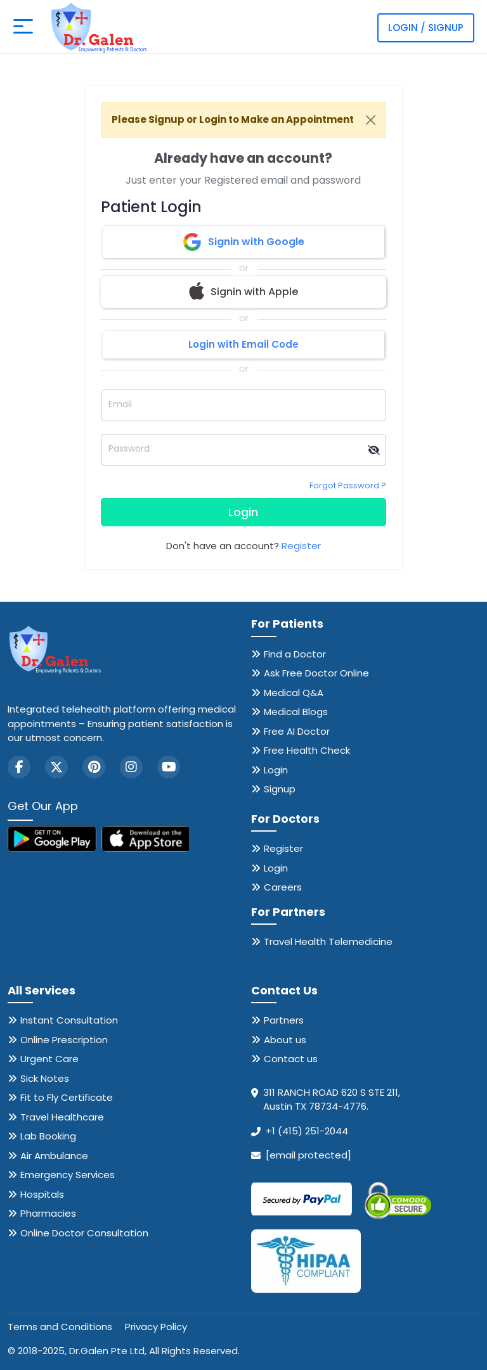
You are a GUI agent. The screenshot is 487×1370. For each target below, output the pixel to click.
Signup (279, 789)
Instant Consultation (69, 1020)
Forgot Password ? (347, 485)
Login (243, 512)
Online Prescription (64, 1039)
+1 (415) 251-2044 (307, 1131)
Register (301, 545)
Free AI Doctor (297, 731)
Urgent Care (49, 1058)
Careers (283, 887)
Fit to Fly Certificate (66, 1097)
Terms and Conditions (60, 1326)
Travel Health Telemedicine (328, 941)
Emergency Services (67, 1174)
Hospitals (42, 1194)
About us (285, 1039)
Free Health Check (307, 750)
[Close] (371, 120)
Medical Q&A (293, 692)
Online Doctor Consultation (84, 1233)
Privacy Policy (156, 1326)
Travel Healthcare (62, 1117)
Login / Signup (426, 27)
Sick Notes (44, 1078)
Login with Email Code (243, 344)
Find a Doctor (295, 654)
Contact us (291, 1058)
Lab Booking (48, 1136)
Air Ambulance (54, 1155)
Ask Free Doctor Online (316, 673)
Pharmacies (48, 1213)
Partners (284, 1020)
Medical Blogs (296, 711)
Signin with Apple (243, 292)
